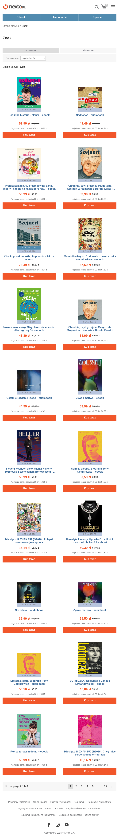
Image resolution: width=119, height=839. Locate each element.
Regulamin (79, 802)
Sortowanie (30, 50)
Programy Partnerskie (19, 802)
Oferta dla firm (92, 815)
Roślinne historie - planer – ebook (29, 115)
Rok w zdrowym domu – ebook (29, 751)
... (99, 786)
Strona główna (11, 26)
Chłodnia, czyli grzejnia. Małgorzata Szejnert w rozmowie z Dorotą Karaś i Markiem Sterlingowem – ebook (90, 188)
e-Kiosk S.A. (68, 832)
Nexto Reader (40, 802)
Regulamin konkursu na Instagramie (38, 815)
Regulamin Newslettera (99, 802)
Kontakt (59, 808)
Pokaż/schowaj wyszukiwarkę (97, 7)
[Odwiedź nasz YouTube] (66, 824)
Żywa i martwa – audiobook (90, 610)
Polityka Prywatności (60, 802)
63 (105, 786)
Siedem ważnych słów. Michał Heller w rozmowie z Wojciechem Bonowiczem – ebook (29, 471)
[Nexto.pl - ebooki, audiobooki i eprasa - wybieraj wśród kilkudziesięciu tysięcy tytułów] (15, 6)
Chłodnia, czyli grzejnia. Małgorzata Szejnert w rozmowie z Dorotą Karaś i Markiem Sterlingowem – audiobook (90, 330)
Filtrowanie (88, 50)
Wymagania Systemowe (30, 808)
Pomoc (48, 808)
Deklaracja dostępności (70, 815)
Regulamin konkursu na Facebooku (83, 808)
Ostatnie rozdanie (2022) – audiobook (29, 398)
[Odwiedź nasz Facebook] (48, 824)
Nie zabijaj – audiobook (29, 610)
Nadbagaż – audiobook (90, 115)
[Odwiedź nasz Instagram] (57, 824)
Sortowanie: (12, 58)
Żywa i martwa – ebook (90, 398)
